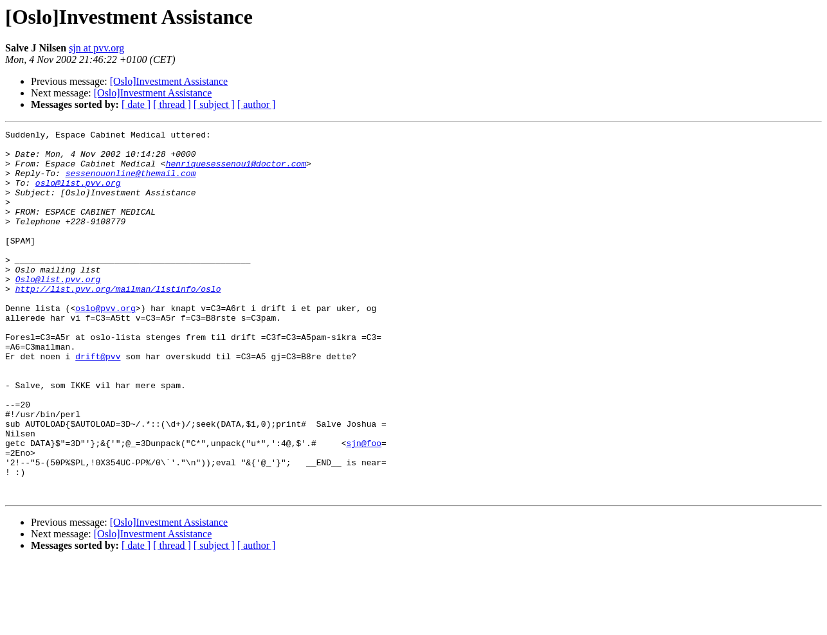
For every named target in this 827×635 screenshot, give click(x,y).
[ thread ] (172, 104)
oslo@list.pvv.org (78, 194)
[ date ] (136, 104)
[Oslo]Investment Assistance (169, 81)
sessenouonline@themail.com (131, 182)
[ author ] (256, 104)
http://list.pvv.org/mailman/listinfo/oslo (118, 321)
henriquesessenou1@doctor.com (236, 171)
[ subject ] (214, 104)
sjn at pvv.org (96, 47)
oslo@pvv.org (105, 344)
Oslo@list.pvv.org (58, 310)
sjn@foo (363, 506)
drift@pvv (97, 402)
